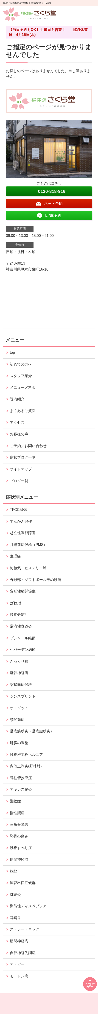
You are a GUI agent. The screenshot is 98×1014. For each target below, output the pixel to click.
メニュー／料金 (23, 387)
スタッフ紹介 (21, 376)
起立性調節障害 (23, 533)
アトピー (17, 964)
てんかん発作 (21, 521)
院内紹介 (17, 399)
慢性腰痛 (17, 813)
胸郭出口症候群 (23, 883)
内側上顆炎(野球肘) (26, 766)
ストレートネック (24, 929)
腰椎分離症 (19, 614)
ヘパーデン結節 (23, 649)
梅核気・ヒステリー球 (28, 568)
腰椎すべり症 (21, 848)
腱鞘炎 (15, 894)
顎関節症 (17, 720)
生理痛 (15, 556)
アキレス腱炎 (21, 789)
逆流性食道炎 (21, 626)
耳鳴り (15, 918)
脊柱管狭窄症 (21, 778)
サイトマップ (21, 469)
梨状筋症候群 (21, 685)
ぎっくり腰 (19, 661)
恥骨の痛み (19, 836)
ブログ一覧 (19, 481)
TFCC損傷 (18, 510)
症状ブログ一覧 (23, 457)
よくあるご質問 (23, 411)
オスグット (19, 708)
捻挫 (13, 871)
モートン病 (19, 976)
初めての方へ (21, 364)
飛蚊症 (15, 801)
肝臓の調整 (19, 743)
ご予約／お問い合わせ (28, 446)
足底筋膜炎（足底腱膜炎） (32, 731)
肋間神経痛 (19, 859)
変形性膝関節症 (23, 591)
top (12, 352)
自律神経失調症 (23, 953)
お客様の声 (19, 434)
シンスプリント (23, 696)
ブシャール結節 (23, 638)
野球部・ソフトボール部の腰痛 (35, 580)
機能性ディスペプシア (28, 906)
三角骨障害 (19, 824)
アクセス (17, 422)
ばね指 (15, 603)
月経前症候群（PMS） (28, 545)
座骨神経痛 (19, 673)
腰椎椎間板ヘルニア (26, 755)
